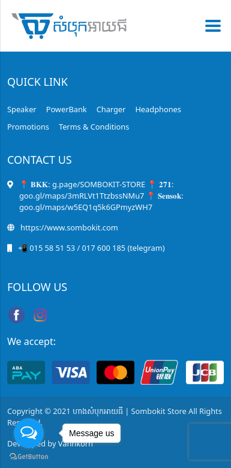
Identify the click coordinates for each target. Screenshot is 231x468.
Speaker (22, 109)
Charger (111, 109)
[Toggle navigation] (209, 26)
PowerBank (66, 109)
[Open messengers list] (29, 433)
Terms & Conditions (94, 126)
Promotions (28, 126)
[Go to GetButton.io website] (29, 456)
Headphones (158, 109)
